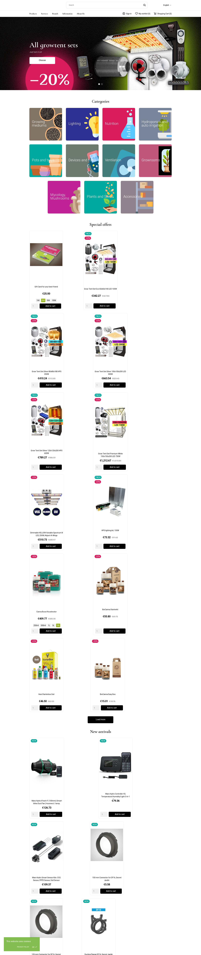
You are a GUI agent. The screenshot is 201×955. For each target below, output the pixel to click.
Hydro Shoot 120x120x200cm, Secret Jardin (155, 574)
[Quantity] (34, 283)
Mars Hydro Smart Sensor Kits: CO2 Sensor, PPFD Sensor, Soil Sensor (119, 464)
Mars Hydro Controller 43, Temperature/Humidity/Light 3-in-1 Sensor (82, 465)
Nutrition (69, 883)
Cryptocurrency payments (141, 799)
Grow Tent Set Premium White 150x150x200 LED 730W (82, 325)
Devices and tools (73, 895)
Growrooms (70, 876)
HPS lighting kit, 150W (155, 324)
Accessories (71, 909)
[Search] (107, 4)
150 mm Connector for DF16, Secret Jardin (155, 464)
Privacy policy (23, 947)
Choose (42, 59)
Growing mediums (73, 872)
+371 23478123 (35, 922)
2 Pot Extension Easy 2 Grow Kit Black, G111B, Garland (46, 651)
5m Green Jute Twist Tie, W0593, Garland (82, 651)
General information (147, 872)
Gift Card (34, 799)
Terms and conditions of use (113, 880)
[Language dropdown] (167, 4)
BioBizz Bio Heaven (119, 705)
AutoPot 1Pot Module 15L (45, 705)
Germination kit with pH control (82, 573)
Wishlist (142, 895)
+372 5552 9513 (35, 895)
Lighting (69, 880)
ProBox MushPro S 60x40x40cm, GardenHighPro (155, 519)
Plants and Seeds (73, 906)
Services (44, 12)
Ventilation (70, 898)
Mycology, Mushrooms (75, 902)
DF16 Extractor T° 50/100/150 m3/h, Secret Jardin (119, 519)
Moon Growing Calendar (45, 573)
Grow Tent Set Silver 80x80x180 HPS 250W (119, 265)
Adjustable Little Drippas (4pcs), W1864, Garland (119, 651)
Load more (100, 410)
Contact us (143, 876)
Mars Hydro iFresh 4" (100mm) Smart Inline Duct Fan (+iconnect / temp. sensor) (46, 465)
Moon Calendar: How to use (93, 799)
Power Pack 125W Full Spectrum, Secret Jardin (118, 574)
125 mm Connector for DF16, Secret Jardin (45, 519)
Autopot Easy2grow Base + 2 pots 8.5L (155, 650)
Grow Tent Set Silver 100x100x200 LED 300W (155, 265)
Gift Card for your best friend (45, 264)
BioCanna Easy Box (155, 379)
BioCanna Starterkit (82, 379)
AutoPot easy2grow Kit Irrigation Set (82, 705)
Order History (144, 892)
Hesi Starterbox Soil (119, 379)
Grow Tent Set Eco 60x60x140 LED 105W (82, 265)
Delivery (105, 872)
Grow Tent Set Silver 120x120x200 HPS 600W (46, 325)
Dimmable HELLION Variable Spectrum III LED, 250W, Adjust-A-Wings (118, 325)
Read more (42, 813)
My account (143, 888)
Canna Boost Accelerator (46, 379)
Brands (55, 12)
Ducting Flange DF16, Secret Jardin (82, 518)
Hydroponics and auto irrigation (78, 887)
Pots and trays (72, 891)
